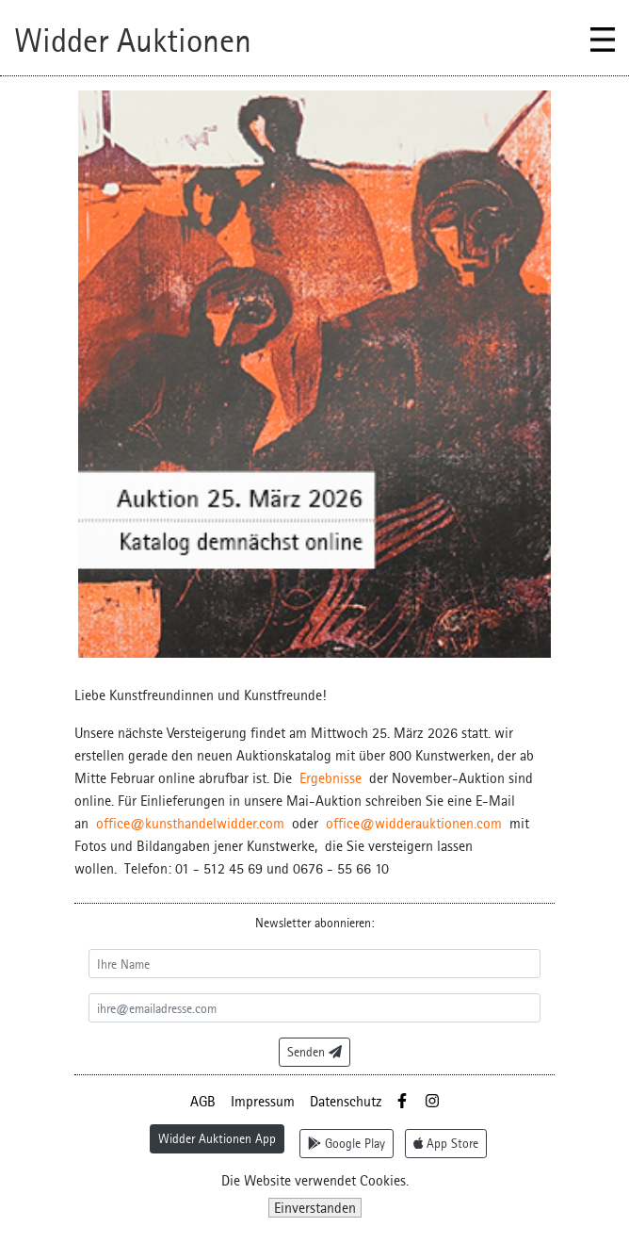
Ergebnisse (330, 778)
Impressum (263, 1101)
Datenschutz (346, 1101)
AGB (203, 1101)
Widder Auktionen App (217, 1138)
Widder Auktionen (132, 40)
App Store (446, 1143)
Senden (314, 1051)
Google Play (346, 1143)
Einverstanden (315, 1208)
